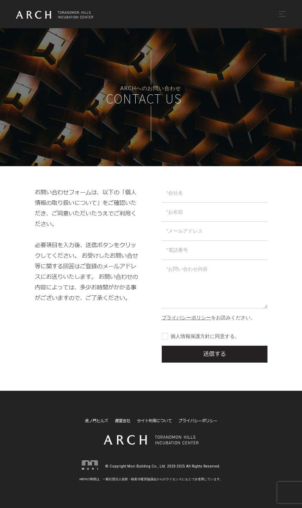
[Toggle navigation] (282, 14)
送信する (214, 354)
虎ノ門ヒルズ (96, 421)
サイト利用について (154, 421)
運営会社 (122, 421)
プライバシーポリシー (198, 421)
